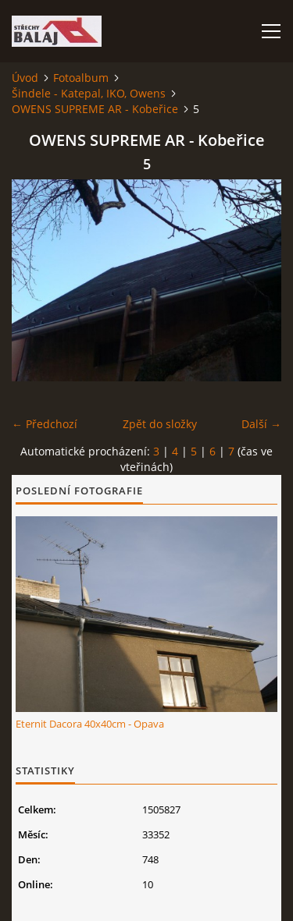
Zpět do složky (160, 423)
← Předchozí (44, 423)
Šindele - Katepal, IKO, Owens (89, 93)
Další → (261, 423)
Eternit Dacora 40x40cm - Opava (90, 724)
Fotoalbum (81, 77)
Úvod (25, 77)
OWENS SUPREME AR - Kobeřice (95, 108)
